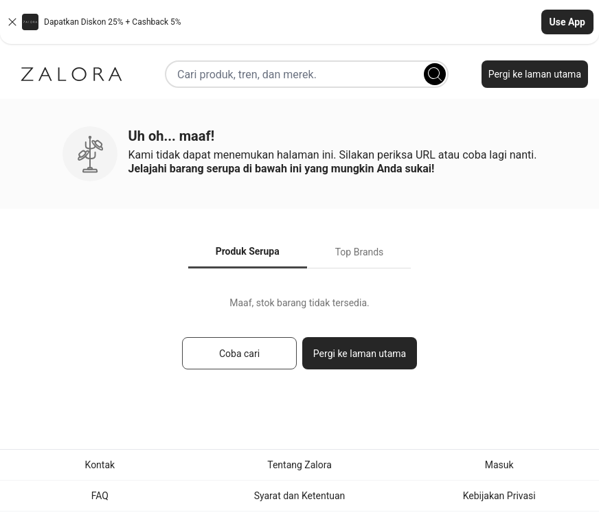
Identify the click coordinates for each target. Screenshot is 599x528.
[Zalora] (71, 74)
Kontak (100, 464)
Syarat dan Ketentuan (300, 495)
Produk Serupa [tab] (248, 251)
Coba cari (239, 353)
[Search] (435, 74)
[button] (299, 22)
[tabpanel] (299, 339)
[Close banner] (12, 22)
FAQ (100, 495)
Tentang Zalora (299, 464)
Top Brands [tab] (359, 251)
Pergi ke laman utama (534, 74)
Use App (567, 21)
